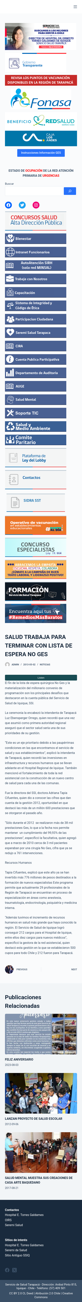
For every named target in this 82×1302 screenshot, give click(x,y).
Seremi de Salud (16, 1250)
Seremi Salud (14, 1225)
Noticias (45, 664)
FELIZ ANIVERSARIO (19, 1059)
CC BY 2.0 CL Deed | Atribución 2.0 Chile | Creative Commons (41, 1295)
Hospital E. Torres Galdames (24, 1215)
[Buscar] (70, 191)
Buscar (9, 184)
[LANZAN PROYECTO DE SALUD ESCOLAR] (41, 1093)
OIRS (8, 1220)
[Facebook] (7, 1270)
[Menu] (75, 6)
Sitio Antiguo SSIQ (17, 1255)
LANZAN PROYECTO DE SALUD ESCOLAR (33, 1119)
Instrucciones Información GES (41, 152)
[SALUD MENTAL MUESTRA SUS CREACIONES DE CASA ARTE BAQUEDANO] (41, 1152)
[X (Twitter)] (14, 1270)
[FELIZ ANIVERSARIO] (41, 1034)
